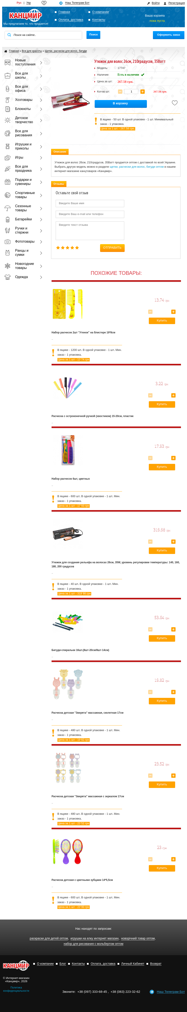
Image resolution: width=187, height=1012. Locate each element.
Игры (13, 157)
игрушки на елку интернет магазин (95, 938)
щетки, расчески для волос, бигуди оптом (137, 166)
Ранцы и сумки (16, 252)
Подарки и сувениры (18, 182)
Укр (28, 2)
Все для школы (16, 75)
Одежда (16, 277)
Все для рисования (18, 133)
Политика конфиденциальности (16, 989)
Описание (59, 151)
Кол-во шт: (103, 91)
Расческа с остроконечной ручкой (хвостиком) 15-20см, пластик (93, 416)
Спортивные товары (19, 195)
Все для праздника (18, 168)
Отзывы (58, 183)
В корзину (120, 103)
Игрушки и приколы (17, 146)
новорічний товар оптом (138, 938)
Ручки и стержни (16, 230)
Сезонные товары (17, 208)
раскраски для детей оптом (49, 938)
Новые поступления (19, 62)
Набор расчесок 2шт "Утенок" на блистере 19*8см (83, 332)
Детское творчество (18, 120)
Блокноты (17, 109)
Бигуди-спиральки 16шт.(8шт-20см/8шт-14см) (80, 650)
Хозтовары (18, 100)
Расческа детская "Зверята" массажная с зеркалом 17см (88, 796)
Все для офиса (16, 88)
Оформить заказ (168, 34)
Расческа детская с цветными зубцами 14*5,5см (82, 880)
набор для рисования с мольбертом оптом (93, 943)
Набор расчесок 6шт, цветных (71, 478)
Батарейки (18, 219)
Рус (19, 2)
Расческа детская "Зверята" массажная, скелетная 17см (87, 712)
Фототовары (19, 241)
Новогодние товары (19, 266)
